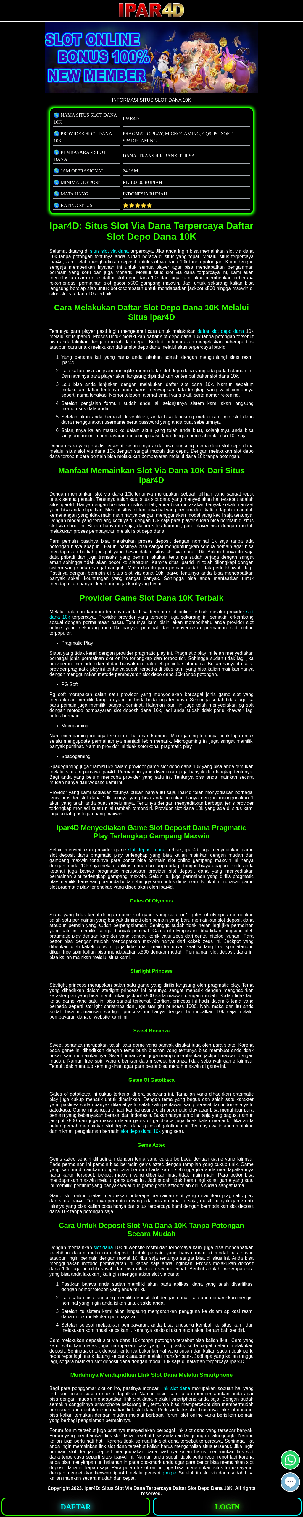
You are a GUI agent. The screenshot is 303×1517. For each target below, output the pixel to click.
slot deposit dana (146, 849)
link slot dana (175, 1388)
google (169, 1472)
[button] (290, 1482)
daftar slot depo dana (220, 331)
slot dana (103, 1247)
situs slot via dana (109, 251)
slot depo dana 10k (141, 1131)
